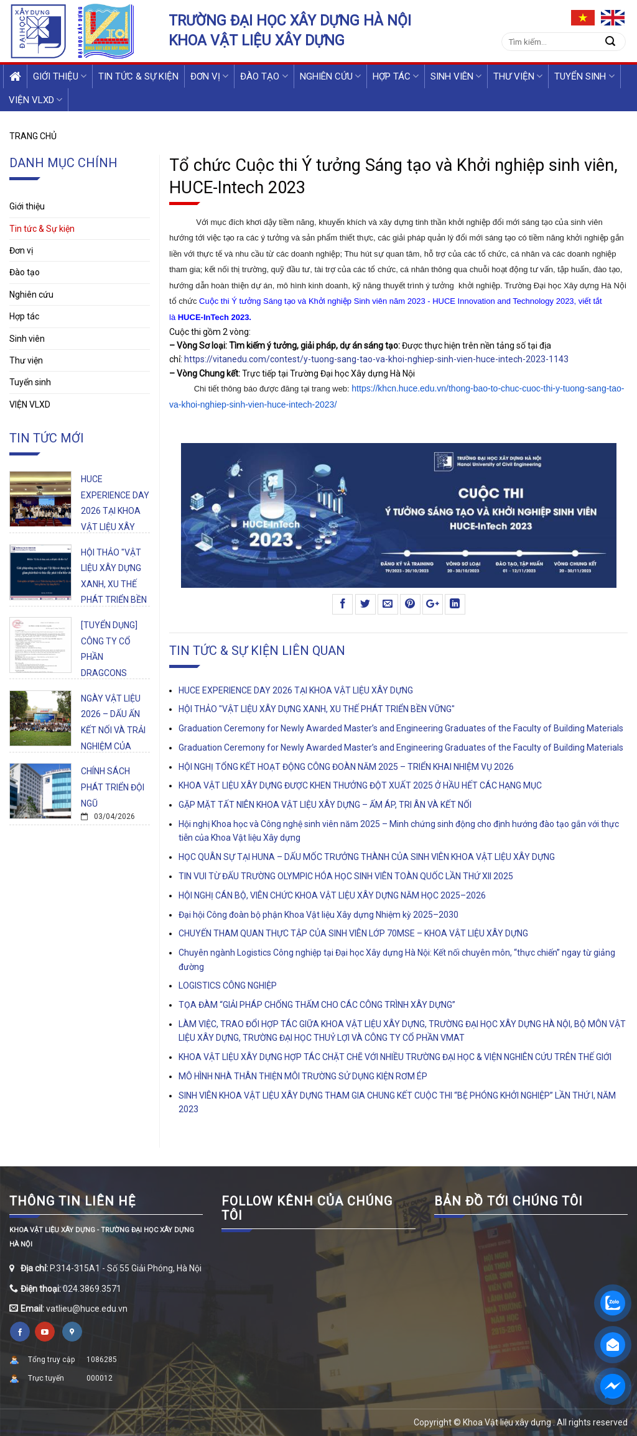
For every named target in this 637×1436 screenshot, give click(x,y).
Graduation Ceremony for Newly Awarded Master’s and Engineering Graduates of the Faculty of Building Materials (401, 728)
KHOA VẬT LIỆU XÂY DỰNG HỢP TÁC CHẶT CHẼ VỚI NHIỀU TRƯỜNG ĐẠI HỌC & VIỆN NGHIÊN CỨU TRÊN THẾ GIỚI (395, 1057)
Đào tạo (263, 76)
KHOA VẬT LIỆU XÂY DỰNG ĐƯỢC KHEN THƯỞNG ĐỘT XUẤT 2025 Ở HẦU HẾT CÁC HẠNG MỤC (360, 785)
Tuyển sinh (584, 76)
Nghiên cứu (330, 76)
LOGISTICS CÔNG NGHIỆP (228, 985)
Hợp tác (396, 76)
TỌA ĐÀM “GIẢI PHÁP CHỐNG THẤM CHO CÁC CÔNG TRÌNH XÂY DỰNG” (317, 1005)
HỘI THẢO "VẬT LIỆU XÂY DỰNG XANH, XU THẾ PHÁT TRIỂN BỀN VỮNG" (114, 584)
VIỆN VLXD (35, 100)
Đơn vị (209, 76)
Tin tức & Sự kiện (138, 76)
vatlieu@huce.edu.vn (87, 1309)
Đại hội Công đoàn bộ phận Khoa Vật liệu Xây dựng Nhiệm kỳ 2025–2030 (318, 915)
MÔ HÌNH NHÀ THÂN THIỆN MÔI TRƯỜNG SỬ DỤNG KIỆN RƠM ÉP (303, 1076)
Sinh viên (455, 76)
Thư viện (517, 76)
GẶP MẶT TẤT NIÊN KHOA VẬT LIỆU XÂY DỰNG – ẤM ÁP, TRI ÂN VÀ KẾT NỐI (325, 805)
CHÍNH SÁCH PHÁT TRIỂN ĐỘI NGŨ (112, 787)
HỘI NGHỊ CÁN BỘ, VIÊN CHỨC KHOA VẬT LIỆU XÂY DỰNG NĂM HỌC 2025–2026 (332, 895)
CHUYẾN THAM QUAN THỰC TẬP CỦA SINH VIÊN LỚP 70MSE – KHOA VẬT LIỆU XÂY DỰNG (353, 933)
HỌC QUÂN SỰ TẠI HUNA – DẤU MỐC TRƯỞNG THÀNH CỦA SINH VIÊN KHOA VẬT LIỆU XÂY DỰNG (367, 857)
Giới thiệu (59, 76)
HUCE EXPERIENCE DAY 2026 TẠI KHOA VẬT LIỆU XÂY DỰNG (115, 510)
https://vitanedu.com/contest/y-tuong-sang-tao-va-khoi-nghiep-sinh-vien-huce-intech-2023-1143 (376, 359)
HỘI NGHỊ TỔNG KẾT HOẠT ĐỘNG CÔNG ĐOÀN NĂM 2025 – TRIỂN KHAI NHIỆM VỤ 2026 (346, 767)
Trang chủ (33, 136)
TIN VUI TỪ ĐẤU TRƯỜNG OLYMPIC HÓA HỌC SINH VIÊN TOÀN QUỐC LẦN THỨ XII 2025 (346, 876)
